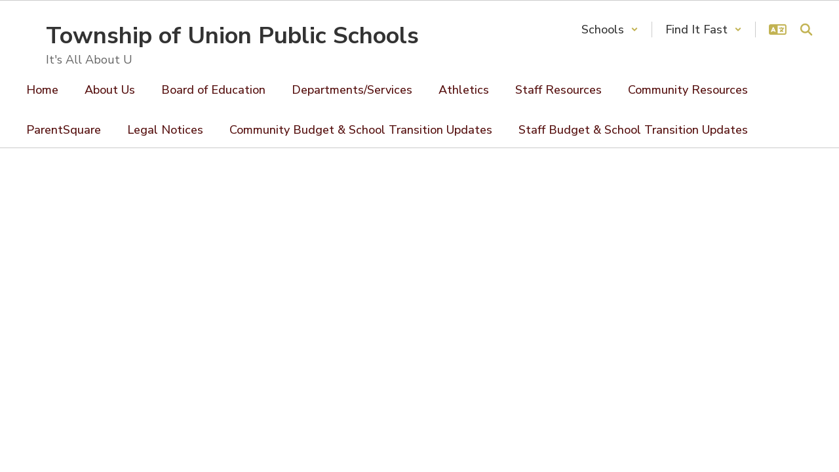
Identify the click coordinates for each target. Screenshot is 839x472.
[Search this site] (806, 29)
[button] (609, 29)
